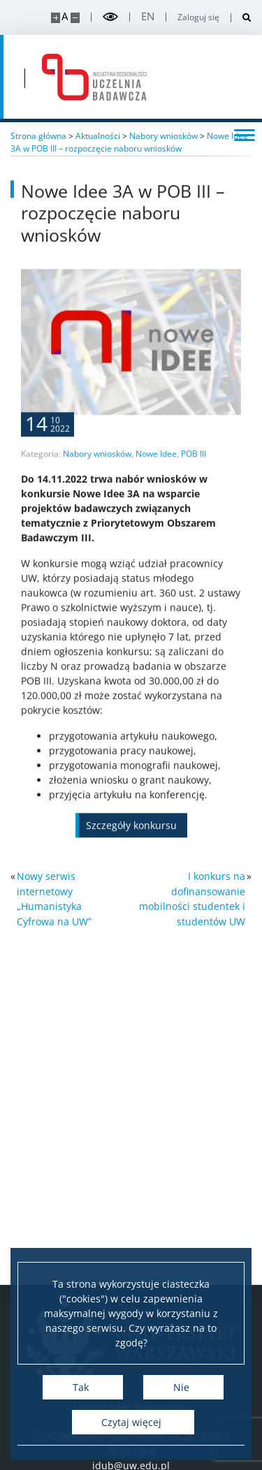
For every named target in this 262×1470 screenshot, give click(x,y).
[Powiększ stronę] (55, 18)
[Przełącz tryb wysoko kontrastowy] (110, 17)
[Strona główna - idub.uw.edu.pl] (94, 76)
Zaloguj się (198, 17)
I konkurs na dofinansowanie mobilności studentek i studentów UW (192, 898)
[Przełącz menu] (244, 134)
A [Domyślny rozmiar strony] (64, 16)
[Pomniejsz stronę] (75, 18)
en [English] (147, 16)
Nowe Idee (156, 484)
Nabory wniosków (97, 484)
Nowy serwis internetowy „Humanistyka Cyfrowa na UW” (54, 898)
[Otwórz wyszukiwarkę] (241, 17)
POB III (193, 484)
